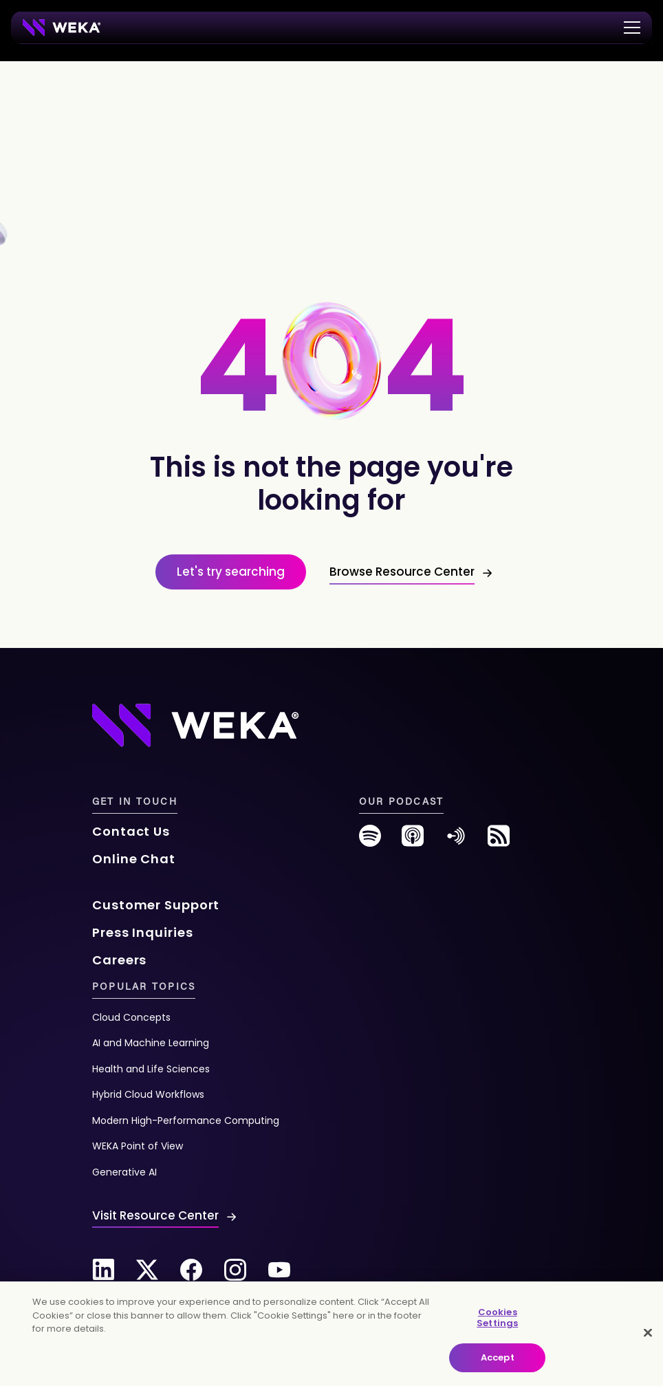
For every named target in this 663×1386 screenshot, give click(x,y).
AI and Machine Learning (150, 1043)
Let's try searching (231, 571)
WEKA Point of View (137, 1146)
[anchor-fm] (456, 841)
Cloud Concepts (131, 1017)
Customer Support (155, 904)
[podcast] (413, 841)
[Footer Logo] (195, 725)
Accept (497, 1357)
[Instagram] (235, 1270)
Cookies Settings (497, 1318)
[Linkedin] (103, 1270)
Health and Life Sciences (151, 1069)
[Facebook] (191, 1270)
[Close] (648, 1333)
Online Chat (133, 858)
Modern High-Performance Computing (185, 1120)
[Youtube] (279, 1270)
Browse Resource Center (402, 571)
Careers (119, 959)
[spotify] (370, 841)
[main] (331, 1333)
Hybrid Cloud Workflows (148, 1094)
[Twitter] (147, 1270)
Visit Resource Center (155, 1215)
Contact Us (131, 831)
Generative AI (124, 1172)
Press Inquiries (142, 932)
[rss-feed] (499, 841)
